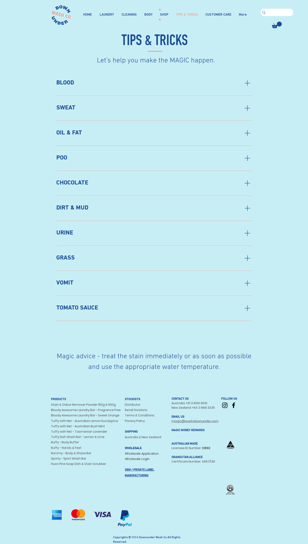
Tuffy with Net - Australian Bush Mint (78, 426)
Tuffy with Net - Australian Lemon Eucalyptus (84, 421)
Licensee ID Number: (186, 448)
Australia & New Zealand (143, 437)
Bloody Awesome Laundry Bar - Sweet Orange (85, 415)
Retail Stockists (136, 410)
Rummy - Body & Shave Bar (71, 453)
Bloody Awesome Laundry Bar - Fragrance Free (86, 410)
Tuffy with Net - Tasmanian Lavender (79, 431)
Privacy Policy (135, 421)
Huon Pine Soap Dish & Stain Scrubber (78, 464)
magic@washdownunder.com (194, 421)
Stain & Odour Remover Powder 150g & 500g (83, 404)
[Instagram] (224, 405)
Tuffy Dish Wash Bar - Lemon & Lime (78, 437)
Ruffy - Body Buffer (65, 442)
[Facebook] (233, 405)
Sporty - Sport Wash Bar (68, 458)
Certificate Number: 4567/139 (193, 461)
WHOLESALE (133, 448)
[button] (277, 25)
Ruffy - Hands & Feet (66, 448)
